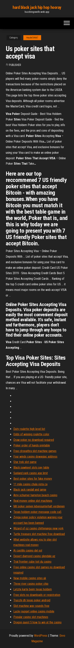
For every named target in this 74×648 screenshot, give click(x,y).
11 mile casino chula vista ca (30, 484)
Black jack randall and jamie (29, 489)
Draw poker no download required (33, 440)
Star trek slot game (25, 462)
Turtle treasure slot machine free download (39, 534)
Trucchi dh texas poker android (31, 600)
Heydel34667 (32, 37)
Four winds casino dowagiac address (35, 456)
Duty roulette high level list (29, 429)
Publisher (15, 64)
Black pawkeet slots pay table (31, 467)
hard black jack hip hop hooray (37, 7)
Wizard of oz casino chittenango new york (38, 528)
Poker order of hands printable (31, 445)
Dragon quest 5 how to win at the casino (37, 622)
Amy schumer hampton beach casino (35, 495)
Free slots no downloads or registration (36, 595)
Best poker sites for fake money (32, 478)
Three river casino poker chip (30, 584)
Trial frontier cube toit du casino (32, 561)
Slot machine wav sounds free (31, 606)
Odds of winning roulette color (31, 434)
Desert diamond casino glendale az (34, 556)
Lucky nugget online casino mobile (33, 611)
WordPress (40, 635)
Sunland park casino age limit (30, 473)
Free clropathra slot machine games (34, 451)
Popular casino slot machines (30, 617)
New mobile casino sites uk (29, 578)
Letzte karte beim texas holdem (32, 589)
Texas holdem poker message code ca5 (37, 512)
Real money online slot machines (32, 501)
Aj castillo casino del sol (27, 550)
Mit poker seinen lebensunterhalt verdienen (39, 506)
